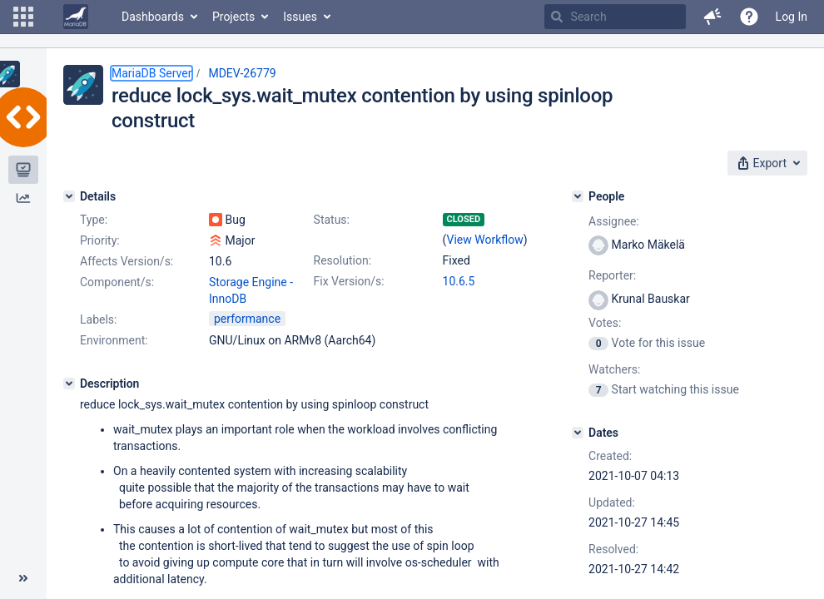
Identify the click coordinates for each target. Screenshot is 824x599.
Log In (791, 16)
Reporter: (612, 275)
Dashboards (153, 16)
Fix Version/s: (349, 281)
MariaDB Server (151, 73)
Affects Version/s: (126, 261)
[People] (577, 196)
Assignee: (613, 221)
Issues (300, 16)
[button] (23, 16)
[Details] (69, 196)
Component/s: (117, 282)
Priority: (100, 240)
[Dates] (577, 432)
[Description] (69, 383)
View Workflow (485, 239)
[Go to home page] (76, 16)
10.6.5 (459, 281)
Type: (93, 219)
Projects (233, 16)
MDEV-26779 (241, 73)
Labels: (98, 319)
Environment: (114, 340)
